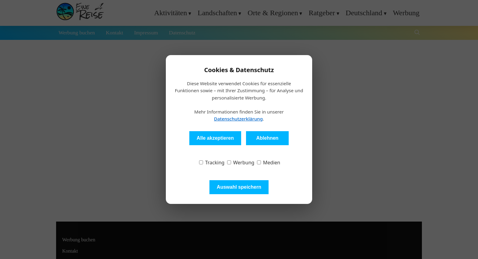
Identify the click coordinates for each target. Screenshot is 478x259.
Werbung (241, 162)
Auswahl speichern (239, 187)
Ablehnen (267, 138)
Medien (268, 162)
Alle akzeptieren (215, 138)
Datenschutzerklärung (238, 119)
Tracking (212, 162)
